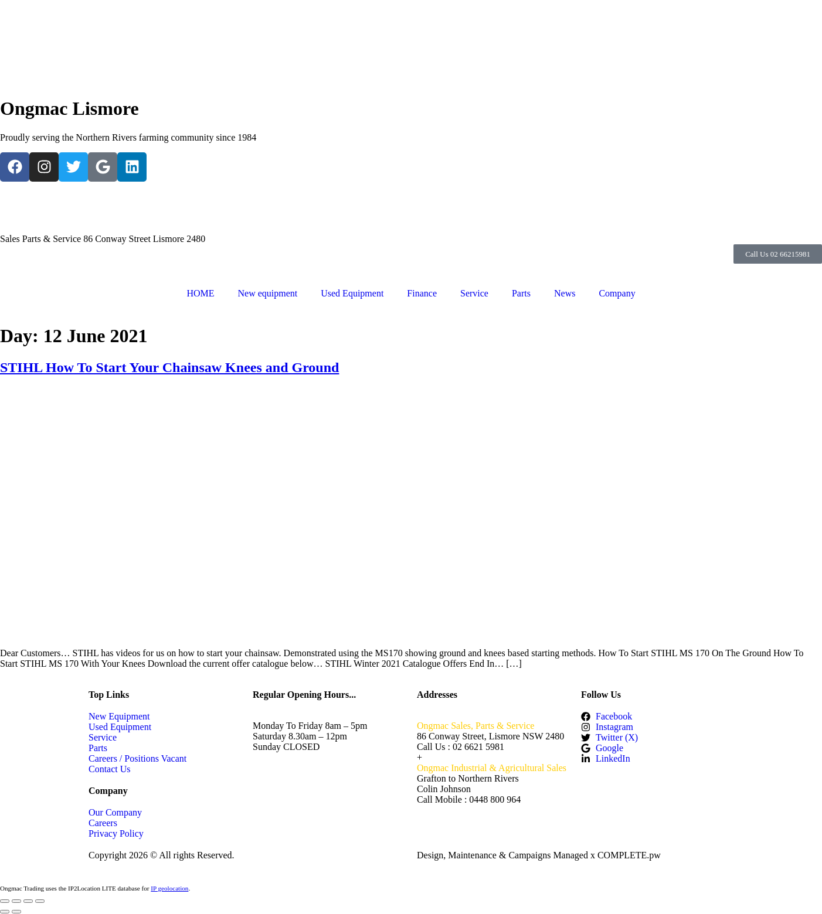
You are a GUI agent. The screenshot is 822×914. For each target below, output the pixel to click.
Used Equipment (352, 293)
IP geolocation (169, 888)
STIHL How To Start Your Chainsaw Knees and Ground (169, 367)
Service (474, 293)
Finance (422, 293)
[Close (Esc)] (40, 901)
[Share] (28, 901)
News (564, 293)
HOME (200, 293)
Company (617, 293)
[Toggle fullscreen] (16, 901)
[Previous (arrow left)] (4, 911)
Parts (521, 293)
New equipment (267, 293)
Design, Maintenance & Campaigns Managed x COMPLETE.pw (539, 855)
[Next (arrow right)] (16, 911)
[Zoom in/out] (4, 901)
